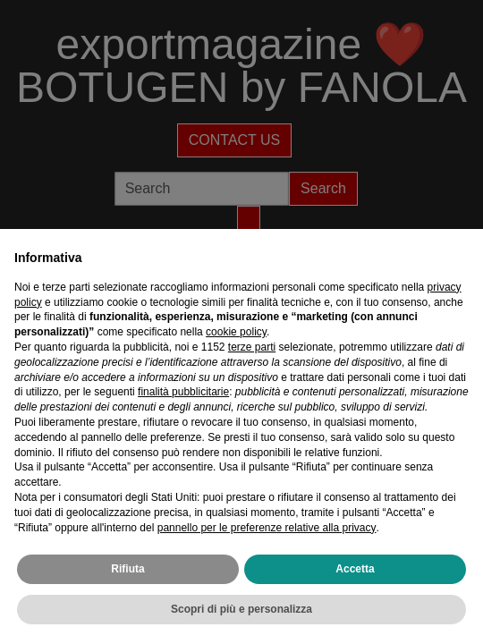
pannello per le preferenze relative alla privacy (267, 527)
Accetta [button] (354, 569)
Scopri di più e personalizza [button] (241, 609)
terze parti (251, 347)
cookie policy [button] (236, 332)
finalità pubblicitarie (183, 392)
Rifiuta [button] (127, 569)
